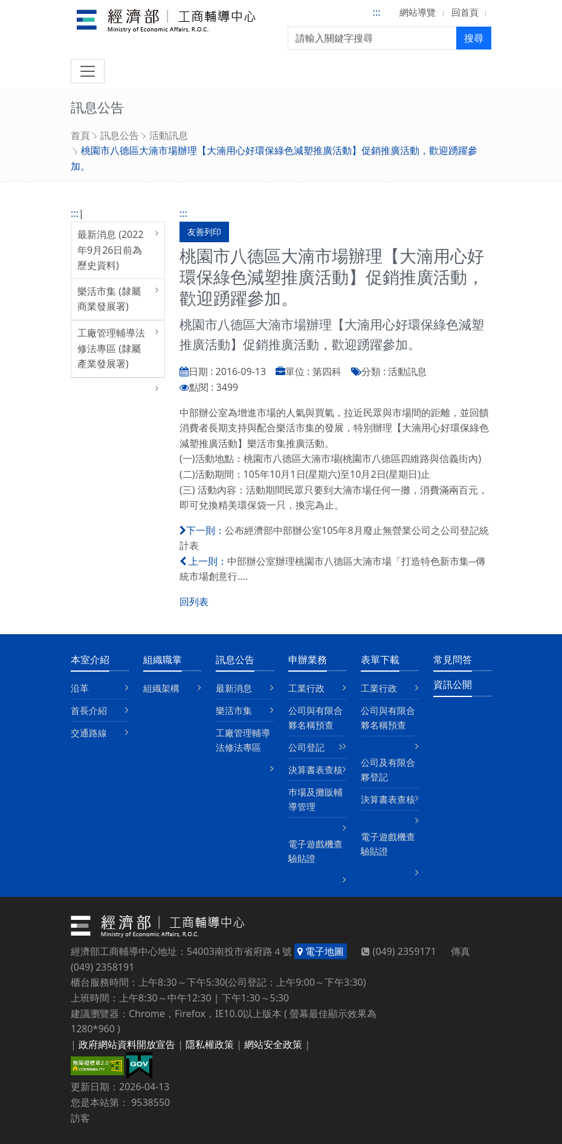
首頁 (80, 135)
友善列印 (204, 231)
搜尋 (473, 38)
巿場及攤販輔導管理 (315, 799)
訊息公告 (119, 135)
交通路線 (89, 733)
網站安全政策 (273, 1044)
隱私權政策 (210, 1044)
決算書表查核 (315, 769)
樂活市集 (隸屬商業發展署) (109, 298)
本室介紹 (90, 659)
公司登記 (306, 747)
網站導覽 (417, 12)
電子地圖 (320, 951)
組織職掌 (162, 659)
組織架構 (161, 688)
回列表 (193, 601)
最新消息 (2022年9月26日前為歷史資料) (110, 250)
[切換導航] (88, 71)
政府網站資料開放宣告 (127, 1044)
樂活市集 (234, 710)
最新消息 (234, 688)
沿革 (80, 688)
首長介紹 (89, 710)
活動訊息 (168, 135)
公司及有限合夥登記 (388, 769)
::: (377, 12)
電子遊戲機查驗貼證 (315, 851)
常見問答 (452, 659)
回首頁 (465, 12)
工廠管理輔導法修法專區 (243, 740)
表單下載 (380, 659)
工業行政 (306, 688)
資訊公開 (452, 684)
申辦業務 (307, 659)
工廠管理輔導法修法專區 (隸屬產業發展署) (111, 348)
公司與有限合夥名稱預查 (315, 717)
